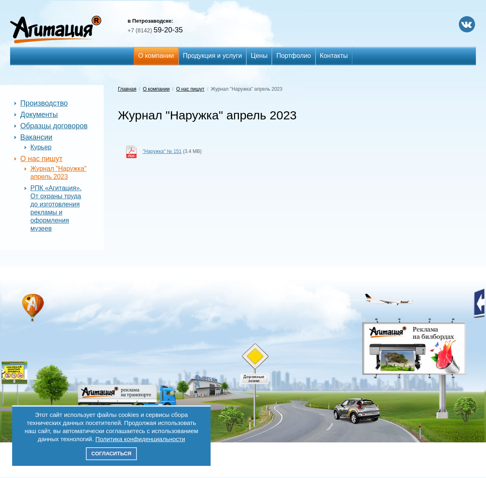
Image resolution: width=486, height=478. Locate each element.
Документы (39, 114)
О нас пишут (41, 159)
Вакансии (36, 137)
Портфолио (293, 55)
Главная (127, 89)
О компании (156, 55)
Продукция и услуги (212, 55)
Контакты (334, 55)
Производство (44, 103)
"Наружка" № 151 (162, 151)
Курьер (40, 147)
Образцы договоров (53, 126)
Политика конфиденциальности (140, 439)
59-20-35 (155, 30)
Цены (259, 55)
